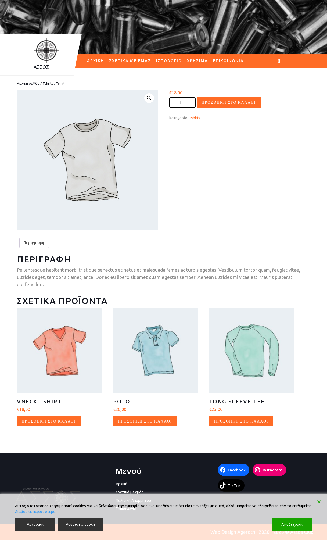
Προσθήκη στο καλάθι (229, 102)
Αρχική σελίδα (28, 83)
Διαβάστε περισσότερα (35, 511)
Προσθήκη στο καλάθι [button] (49, 421)
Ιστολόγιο (169, 61)
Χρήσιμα (197, 61)
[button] (149, 98)
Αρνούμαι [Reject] (35, 524)
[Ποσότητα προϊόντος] (182, 102)
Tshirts (47, 83)
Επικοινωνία (228, 61)
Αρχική (95, 61)
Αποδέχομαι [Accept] (292, 524)
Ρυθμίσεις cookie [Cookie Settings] (81, 524)
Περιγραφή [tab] (33, 243)
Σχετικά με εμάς (130, 61)
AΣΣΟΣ (41, 67)
